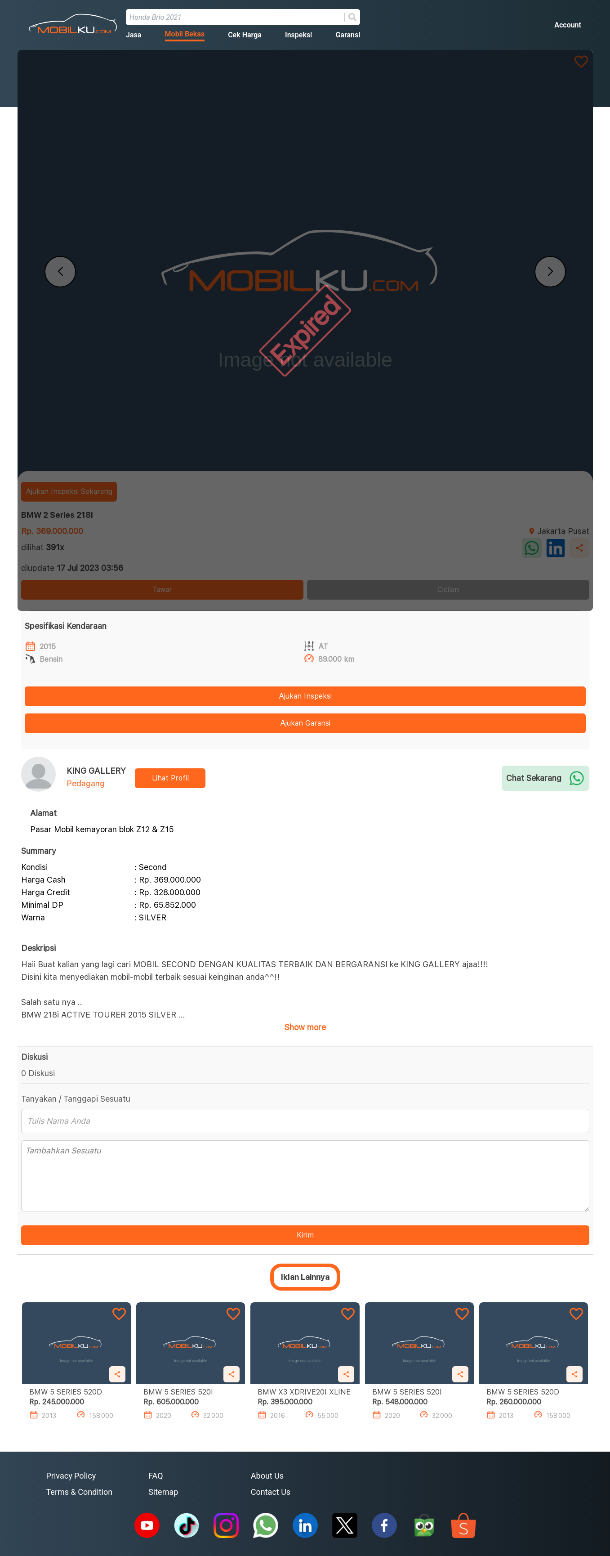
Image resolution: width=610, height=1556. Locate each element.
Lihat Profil (170, 778)
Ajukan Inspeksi (305, 696)
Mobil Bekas (185, 34)
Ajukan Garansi (305, 723)
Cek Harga (245, 35)
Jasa (133, 35)
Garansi (347, 35)
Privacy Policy (71, 1475)
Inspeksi (298, 35)
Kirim (305, 1235)
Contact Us (270, 1492)
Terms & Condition (79, 1492)
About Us (267, 1475)
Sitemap (163, 1492)
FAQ (155, 1475)
